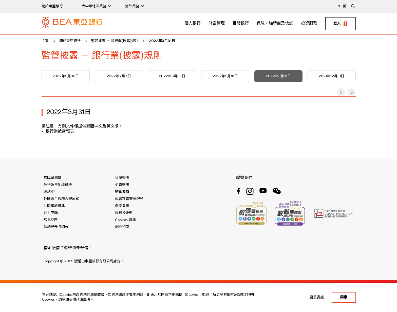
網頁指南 (122, 227)
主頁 (45, 41)
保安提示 (122, 206)
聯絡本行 (51, 192)
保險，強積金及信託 (275, 24)
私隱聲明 (122, 178)
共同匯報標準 (54, 206)
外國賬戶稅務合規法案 (61, 199)
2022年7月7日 (119, 76)
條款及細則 (124, 213)
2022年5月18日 (225, 76)
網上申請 (51, 213)
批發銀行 (241, 24)
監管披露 (122, 192)
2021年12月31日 (331, 76)
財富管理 (217, 24)
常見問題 (51, 220)
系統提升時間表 (56, 227)
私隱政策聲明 (79, 299)
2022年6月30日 (172, 76)
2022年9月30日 (65, 76)
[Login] (340, 23)
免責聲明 (122, 185)
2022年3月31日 (162, 41)
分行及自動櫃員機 (58, 185)
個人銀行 (192, 24)
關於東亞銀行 (70, 41)
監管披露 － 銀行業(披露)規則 (114, 41)
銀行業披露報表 (60, 132)
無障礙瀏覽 (52, 178)
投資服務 (309, 24)
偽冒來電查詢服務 (129, 199)
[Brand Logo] (72, 23)
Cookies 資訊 (125, 220)
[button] (341, 92)
